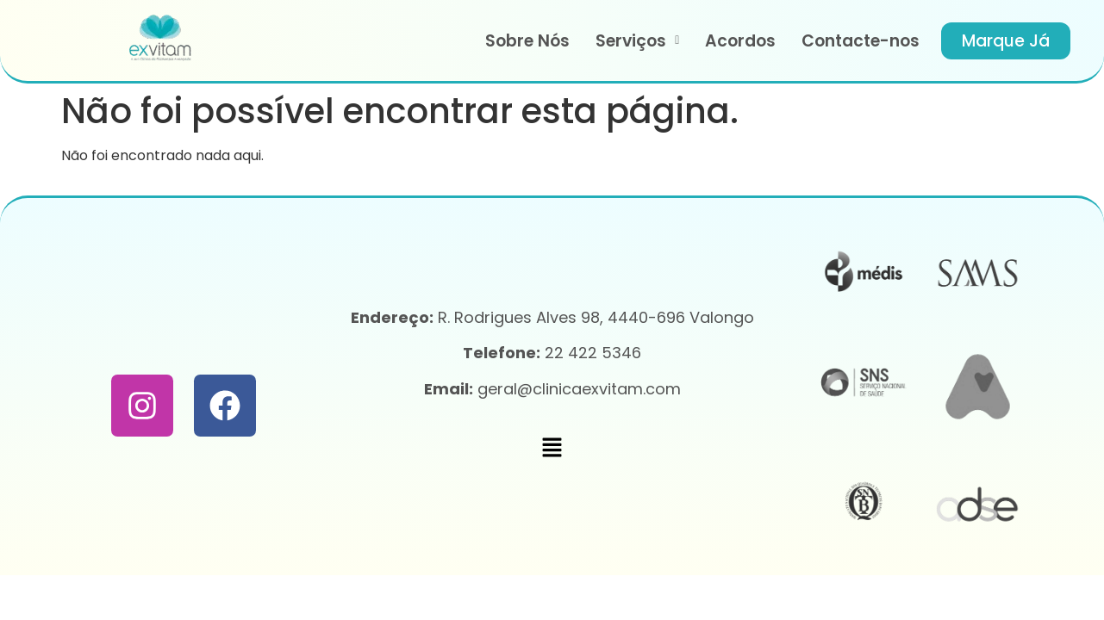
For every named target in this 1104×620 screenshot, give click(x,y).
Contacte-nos (860, 41)
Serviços (637, 41)
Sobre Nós (527, 41)
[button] (637, 41)
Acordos (740, 41)
